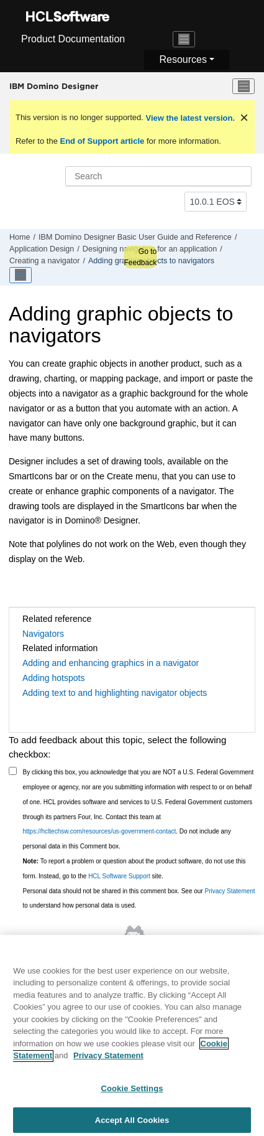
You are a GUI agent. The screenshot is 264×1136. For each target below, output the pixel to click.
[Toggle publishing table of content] (20, 275)
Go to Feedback (140, 257)
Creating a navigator (44, 260)
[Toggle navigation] (184, 39)
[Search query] (158, 176)
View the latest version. (189, 118)
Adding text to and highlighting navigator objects (114, 693)
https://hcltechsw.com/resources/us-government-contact (99, 831)
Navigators (43, 634)
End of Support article (102, 141)
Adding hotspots (53, 678)
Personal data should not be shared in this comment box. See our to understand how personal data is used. (139, 898)
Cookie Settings (132, 1093)
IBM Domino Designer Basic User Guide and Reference (135, 237)
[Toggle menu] (243, 86)
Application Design (41, 249)
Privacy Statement (229, 891)
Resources (182, 59)
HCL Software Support (119, 876)
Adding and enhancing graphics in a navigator (110, 663)
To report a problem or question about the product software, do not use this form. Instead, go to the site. (134, 869)
